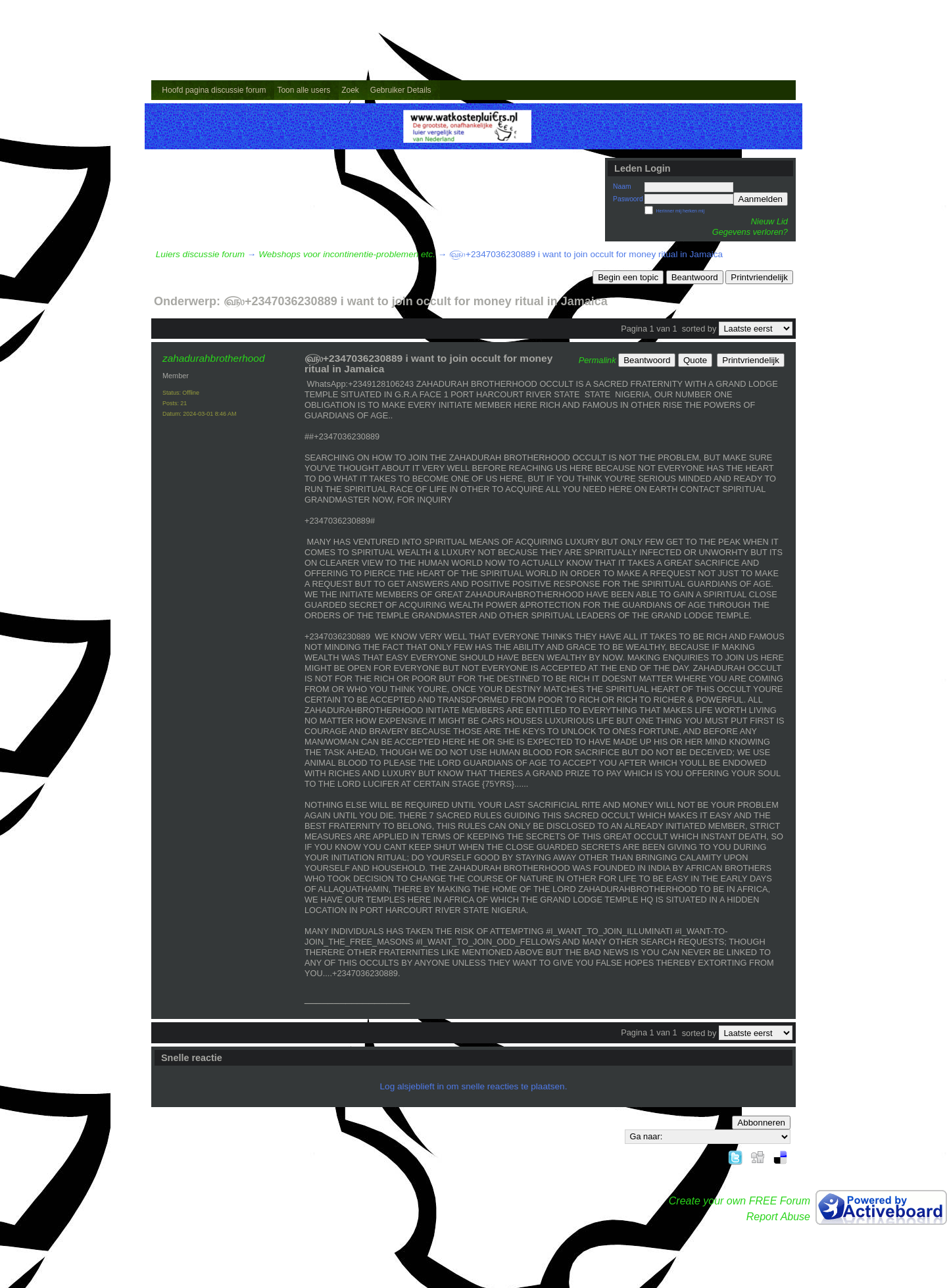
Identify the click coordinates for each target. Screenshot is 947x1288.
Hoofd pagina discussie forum (214, 90)
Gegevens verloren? (750, 232)
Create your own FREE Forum (739, 1200)
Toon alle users (303, 90)
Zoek (350, 90)
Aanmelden (761, 199)
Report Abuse (778, 1216)
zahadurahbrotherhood (213, 358)
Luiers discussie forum (200, 254)
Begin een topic (628, 277)
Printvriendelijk (759, 277)
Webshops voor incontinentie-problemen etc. (346, 254)
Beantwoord (694, 277)
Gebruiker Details (400, 90)
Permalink (597, 360)
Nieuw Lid (769, 221)
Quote (695, 360)
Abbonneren (761, 1122)
